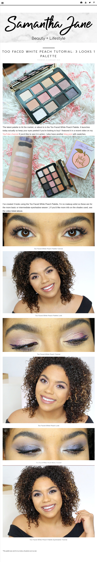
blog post (68, 134)
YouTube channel (10, 134)
